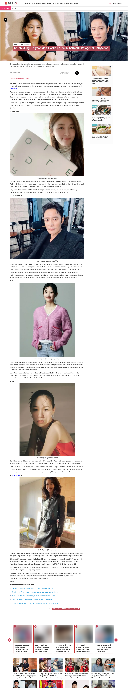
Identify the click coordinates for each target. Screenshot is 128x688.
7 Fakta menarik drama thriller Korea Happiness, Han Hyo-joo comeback (35, 603)
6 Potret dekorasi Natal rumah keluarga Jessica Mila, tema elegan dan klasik (76, 676)
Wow (33, 3)
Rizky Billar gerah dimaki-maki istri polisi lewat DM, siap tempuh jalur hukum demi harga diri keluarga (50, 676)
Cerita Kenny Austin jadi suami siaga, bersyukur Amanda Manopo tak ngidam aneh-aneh (102, 676)
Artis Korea (57, 609)
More (76, 3)
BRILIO (16, 44)
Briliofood (56, 3)
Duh (61, 3)
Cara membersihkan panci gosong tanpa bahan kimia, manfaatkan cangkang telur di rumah (101, 119)
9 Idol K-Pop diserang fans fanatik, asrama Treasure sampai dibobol (33, 596)
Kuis (71, 3)
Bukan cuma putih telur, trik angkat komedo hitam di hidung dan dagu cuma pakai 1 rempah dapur (101, 100)
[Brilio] (11, 3)
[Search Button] (110, 4)
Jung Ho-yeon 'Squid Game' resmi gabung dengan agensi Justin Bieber (35, 592)
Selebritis (27, 3)
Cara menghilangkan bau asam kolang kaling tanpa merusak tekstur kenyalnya (100, 137)
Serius (44, 3)
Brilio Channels (117, 3)
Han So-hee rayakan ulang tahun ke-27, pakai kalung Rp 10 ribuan (32, 588)
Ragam (38, 3)
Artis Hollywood (67, 609)
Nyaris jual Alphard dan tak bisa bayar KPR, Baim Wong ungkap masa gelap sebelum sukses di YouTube (24, 676)
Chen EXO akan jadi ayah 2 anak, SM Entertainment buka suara (32, 599)
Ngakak (66, 3)
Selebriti (76, 609)
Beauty (49, 3)
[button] (13, 8)
